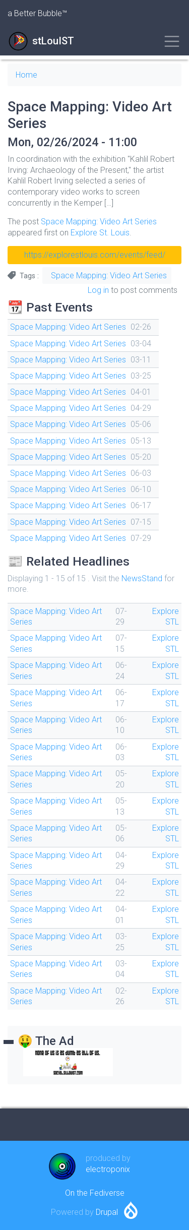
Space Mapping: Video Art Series (99, 221)
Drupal (107, 1212)
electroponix (108, 1169)
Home (26, 75)
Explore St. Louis (100, 232)
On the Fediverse (94, 1193)
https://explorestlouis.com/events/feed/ (94, 255)
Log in (98, 290)
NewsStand (141, 578)
